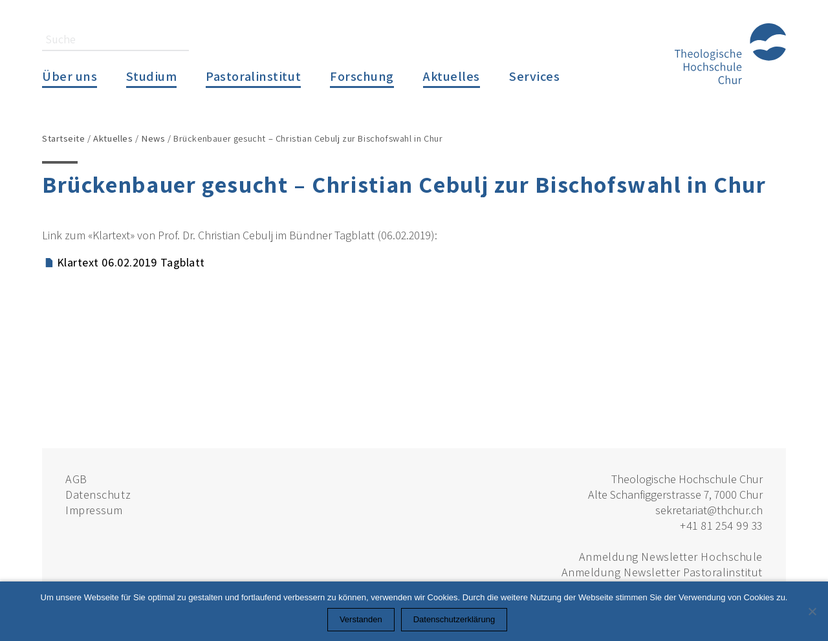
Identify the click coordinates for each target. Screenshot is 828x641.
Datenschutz (98, 494)
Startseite (63, 138)
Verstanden (361, 619)
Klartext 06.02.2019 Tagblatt (131, 262)
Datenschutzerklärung (454, 619)
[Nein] (811, 611)
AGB (76, 479)
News (153, 138)
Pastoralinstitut (253, 76)
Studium (151, 76)
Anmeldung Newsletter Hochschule (671, 556)
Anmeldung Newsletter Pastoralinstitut (662, 572)
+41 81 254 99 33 (721, 525)
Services (534, 76)
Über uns (69, 76)
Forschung (362, 76)
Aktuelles (451, 76)
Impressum (94, 510)
